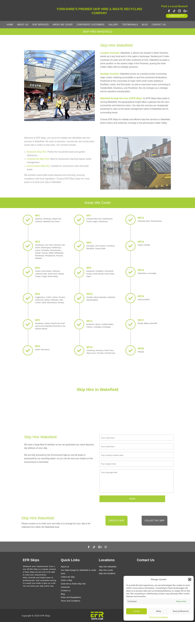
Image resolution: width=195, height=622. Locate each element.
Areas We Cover (63, 24)
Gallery (113, 24)
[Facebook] (169, 11)
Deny (158, 611)
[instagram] (179, 11)
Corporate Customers (90, 24)
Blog (145, 24)
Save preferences (181, 611)
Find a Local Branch (174, 6)
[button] (189, 579)
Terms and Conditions (158, 617)
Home (10, 24)
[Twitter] (174, 11)
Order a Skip (116, 521)
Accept (136, 611)
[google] (100, 546)
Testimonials (130, 24)
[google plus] (185, 11)
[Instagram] (105, 546)
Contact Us (159, 24)
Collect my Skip (154, 521)
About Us (22, 24)
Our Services (40, 24)
